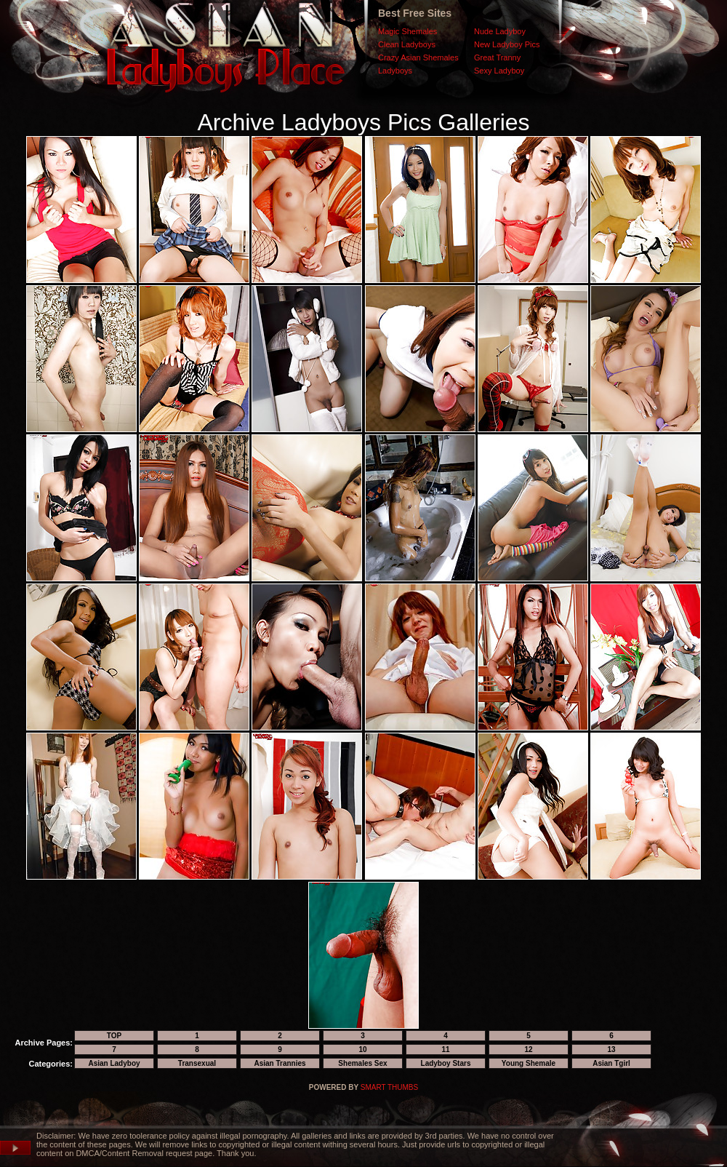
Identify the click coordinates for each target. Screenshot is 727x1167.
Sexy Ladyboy (499, 70)
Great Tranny (497, 57)
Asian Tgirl (611, 1063)
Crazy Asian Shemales (418, 57)
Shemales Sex (362, 1063)
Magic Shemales (407, 31)
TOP (114, 1036)
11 (445, 1049)
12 (528, 1049)
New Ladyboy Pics (507, 44)
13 (611, 1049)
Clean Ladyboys (406, 44)
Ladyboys (395, 70)
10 (362, 1049)
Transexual (197, 1063)
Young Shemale (528, 1063)
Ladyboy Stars (446, 1063)
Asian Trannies (279, 1063)
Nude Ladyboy (500, 31)
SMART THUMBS (389, 1087)
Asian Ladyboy (114, 1063)
